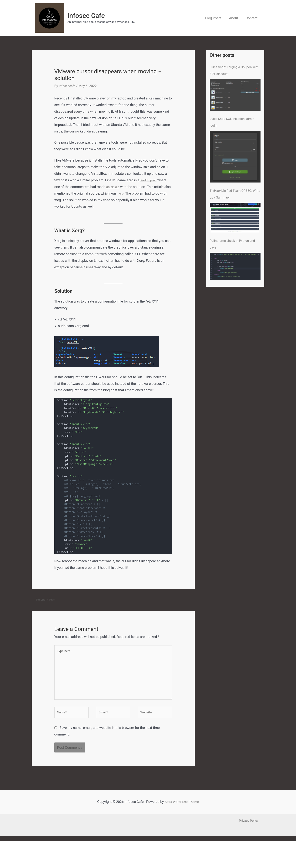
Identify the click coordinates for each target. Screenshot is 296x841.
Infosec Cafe (86, 16)
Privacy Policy (250, 826)
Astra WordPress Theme (181, 807)
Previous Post (44, 600)
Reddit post (149, 180)
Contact (252, 18)
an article (113, 187)
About (234, 18)
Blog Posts (215, 18)
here (120, 193)
